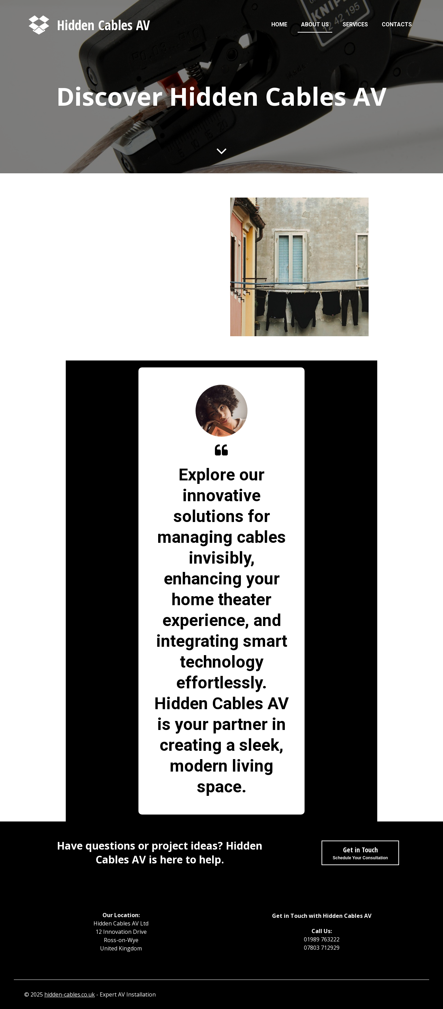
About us (315, 24)
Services (355, 24)
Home (279, 24)
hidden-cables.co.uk (69, 994)
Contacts (397, 24)
